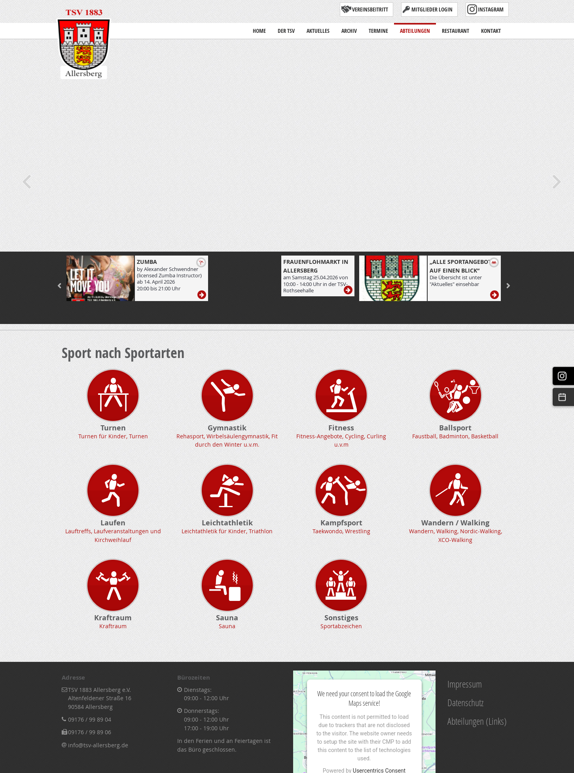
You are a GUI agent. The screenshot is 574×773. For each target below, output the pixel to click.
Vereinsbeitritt (370, 9)
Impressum (464, 684)
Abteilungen (415, 28)
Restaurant (455, 28)
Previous (26, 181)
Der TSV (286, 30)
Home (259, 28)
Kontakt (491, 28)
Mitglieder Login (432, 9)
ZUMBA (147, 261)
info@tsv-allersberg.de (98, 745)
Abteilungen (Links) (477, 721)
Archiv (349, 28)
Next (556, 181)
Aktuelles (318, 30)
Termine (378, 28)
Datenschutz (465, 702)
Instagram (491, 9)
